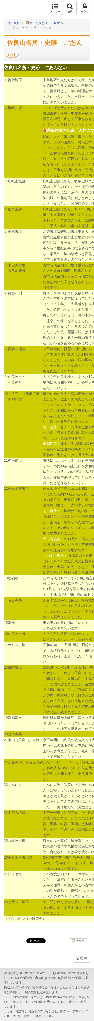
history (58, 23)
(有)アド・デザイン (72, 1011)
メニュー (55, 8)
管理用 (81, 958)
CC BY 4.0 (58, 1002)
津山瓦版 (14, 8)
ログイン (84, 8)
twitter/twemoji (58, 997)
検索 (69, 8)
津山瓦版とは (38, 23)
